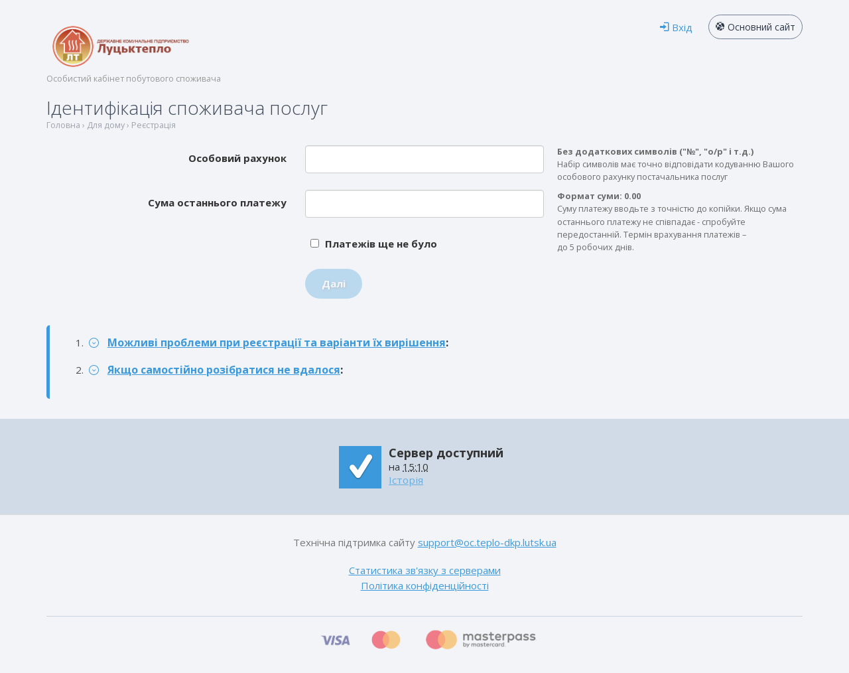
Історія (406, 479)
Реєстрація (153, 125)
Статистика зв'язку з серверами (425, 570)
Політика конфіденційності (425, 585)
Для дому (106, 125)
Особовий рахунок (237, 158)
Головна (63, 125)
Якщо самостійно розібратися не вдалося (223, 369)
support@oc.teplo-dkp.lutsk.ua (487, 542)
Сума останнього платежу (217, 202)
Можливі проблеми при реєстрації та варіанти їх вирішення (276, 342)
